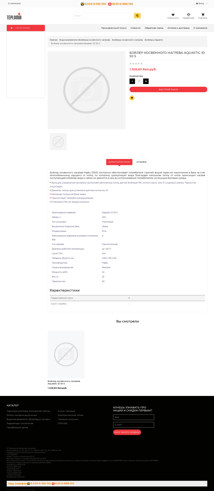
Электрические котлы (71, 415)
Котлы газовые (66, 411)
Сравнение (188, 16)
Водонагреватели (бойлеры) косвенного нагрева (30, 419)
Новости (136, 28)
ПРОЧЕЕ (62, 423)
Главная (53, 40)
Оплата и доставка (179, 28)
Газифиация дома (17, 427)
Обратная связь (154, 28)
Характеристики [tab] (119, 162)
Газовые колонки (68, 419)
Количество (136, 76)
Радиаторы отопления (20, 423)
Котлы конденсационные (22, 415)
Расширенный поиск (114, 28)
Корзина (202, 16)
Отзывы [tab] (141, 162)
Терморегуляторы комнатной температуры (30, 411)
